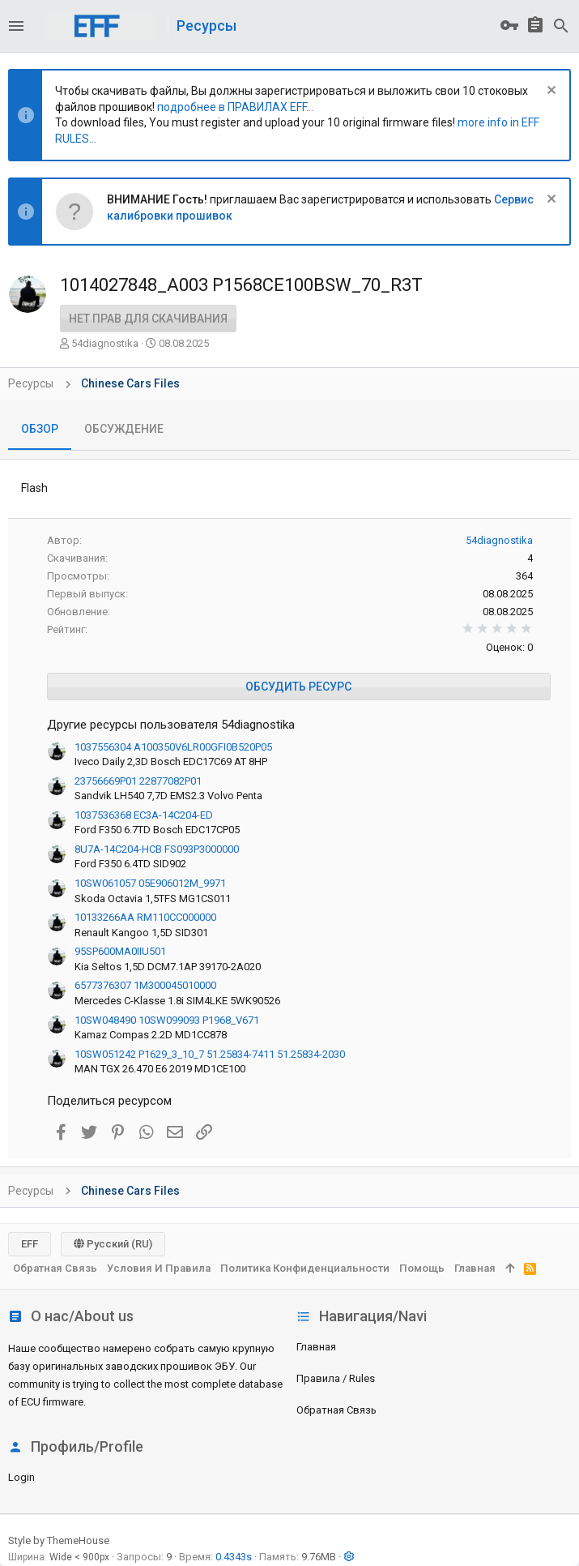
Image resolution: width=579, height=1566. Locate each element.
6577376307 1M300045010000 (145, 985)
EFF (29, 1244)
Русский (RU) (113, 1244)
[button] (16, 26)
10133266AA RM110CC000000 (145, 917)
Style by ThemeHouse (58, 1540)
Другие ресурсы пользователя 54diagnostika (171, 724)
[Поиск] (561, 26)
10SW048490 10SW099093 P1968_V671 (167, 1020)
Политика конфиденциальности (305, 1268)
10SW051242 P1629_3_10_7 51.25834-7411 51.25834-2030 (210, 1054)
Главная (316, 1347)
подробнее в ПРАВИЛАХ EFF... (235, 107)
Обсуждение (124, 428)
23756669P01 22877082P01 (138, 781)
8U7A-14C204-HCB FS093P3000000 (157, 849)
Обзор (39, 428)
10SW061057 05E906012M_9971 (150, 883)
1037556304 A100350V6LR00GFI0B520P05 (173, 747)
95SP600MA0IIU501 (120, 951)
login (21, 1477)
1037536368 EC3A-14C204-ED (144, 815)
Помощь (422, 1268)
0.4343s (233, 1557)
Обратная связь (336, 1410)
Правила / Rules (335, 1378)
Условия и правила (159, 1268)
